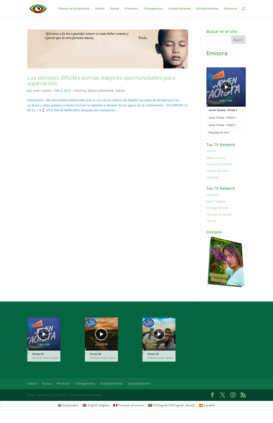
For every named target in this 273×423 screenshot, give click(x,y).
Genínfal (212, 177)
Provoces (131, 8)
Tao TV (211, 151)
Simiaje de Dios (217, 171)
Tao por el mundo (219, 164)
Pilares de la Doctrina (74, 8)
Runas (114, 8)
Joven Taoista (215, 158)
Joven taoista (42, 90)
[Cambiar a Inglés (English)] (95, 405)
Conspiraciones (179, 8)
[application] (226, 87)
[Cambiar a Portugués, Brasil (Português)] (171, 405)
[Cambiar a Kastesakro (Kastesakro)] (68, 405)
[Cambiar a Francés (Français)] (128, 405)
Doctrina (80, 90)
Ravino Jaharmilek (101, 90)
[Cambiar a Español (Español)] (207, 405)
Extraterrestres (207, 8)
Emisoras (230, 8)
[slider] (226, 105)
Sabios (100, 8)
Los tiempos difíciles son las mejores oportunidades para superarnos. (101, 80)
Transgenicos (153, 8)
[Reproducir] (226, 87)
